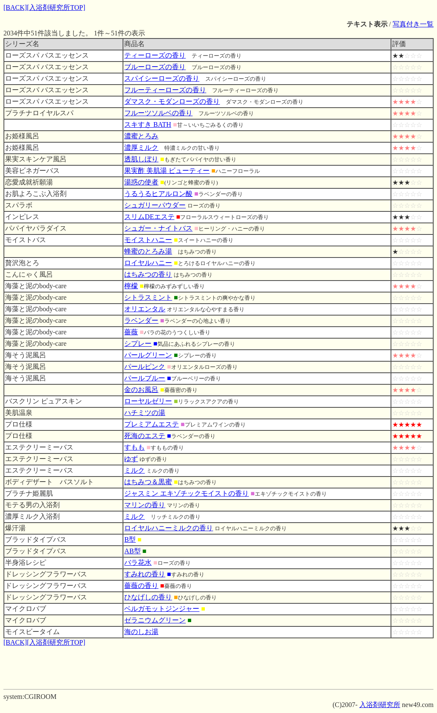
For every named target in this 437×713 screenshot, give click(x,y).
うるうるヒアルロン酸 (158, 193)
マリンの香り (144, 504)
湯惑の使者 (141, 182)
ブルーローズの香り (155, 66)
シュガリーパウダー (155, 205)
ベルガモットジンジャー (161, 608)
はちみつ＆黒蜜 (148, 481)
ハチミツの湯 (144, 412)
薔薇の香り (141, 585)
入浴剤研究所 (379, 704)
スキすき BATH (147, 124)
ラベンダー (141, 320)
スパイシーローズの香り (161, 78)
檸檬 (131, 285)
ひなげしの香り (148, 597)
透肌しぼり (141, 159)
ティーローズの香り (155, 55)
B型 (130, 539)
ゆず (131, 458)
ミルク (134, 470)
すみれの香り (144, 574)
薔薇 (131, 332)
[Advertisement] (218, 666)
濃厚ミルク (141, 147)
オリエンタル (144, 309)
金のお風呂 (141, 389)
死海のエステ (144, 435)
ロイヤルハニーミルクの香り (168, 528)
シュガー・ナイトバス (158, 228)
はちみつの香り (148, 274)
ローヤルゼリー (148, 401)
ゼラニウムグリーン (155, 620)
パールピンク (144, 366)
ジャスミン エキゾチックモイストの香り (186, 493)
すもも (134, 447)
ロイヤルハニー (148, 262)
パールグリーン (148, 355)
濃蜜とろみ (141, 136)
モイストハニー (148, 239)
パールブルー (144, 378)
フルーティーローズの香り (165, 90)
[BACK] (15, 7)
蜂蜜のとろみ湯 (148, 251)
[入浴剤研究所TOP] (56, 7)
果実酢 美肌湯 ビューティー (167, 170)
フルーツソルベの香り (158, 113)
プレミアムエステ (151, 424)
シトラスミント (148, 297)
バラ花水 (137, 562)
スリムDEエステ (149, 216)
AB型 (132, 551)
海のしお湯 (141, 631)
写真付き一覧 (413, 24)
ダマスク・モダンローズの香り (172, 101)
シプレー (137, 343)
